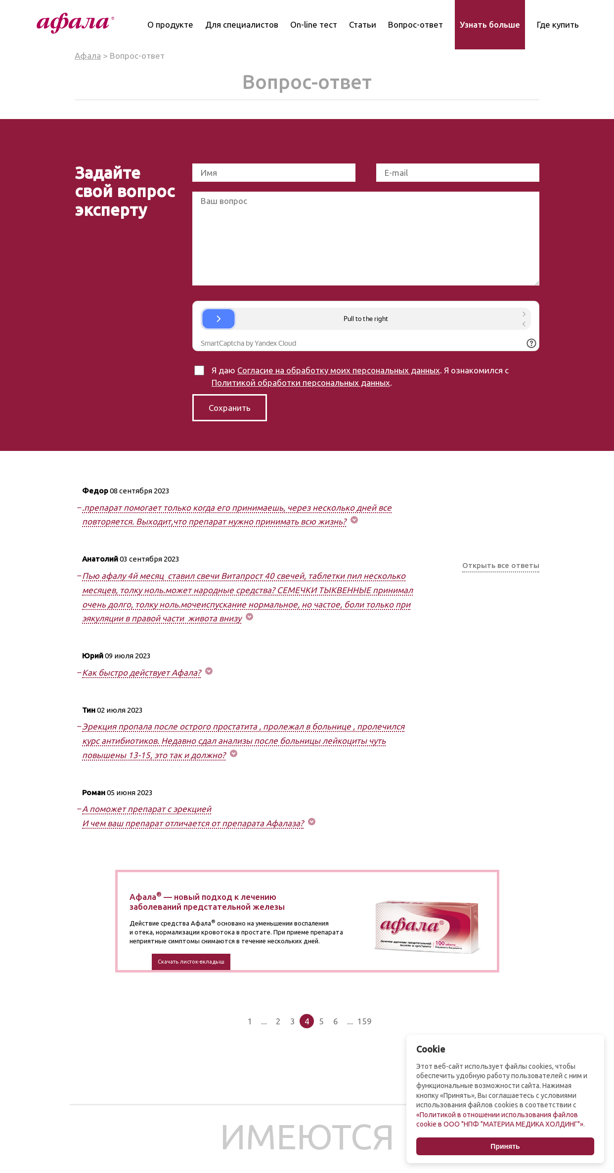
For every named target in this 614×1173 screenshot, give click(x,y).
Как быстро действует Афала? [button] (141, 672)
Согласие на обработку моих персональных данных (338, 370)
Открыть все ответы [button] (500, 565)
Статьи (362, 24)
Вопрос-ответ (415, 24)
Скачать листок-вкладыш (191, 962)
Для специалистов (241, 24)
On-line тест (313, 24)
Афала (88, 55)
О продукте (170, 24)
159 (364, 1021)
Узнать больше (490, 24)
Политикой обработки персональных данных (301, 382)
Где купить (558, 24)
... (264, 1021)
